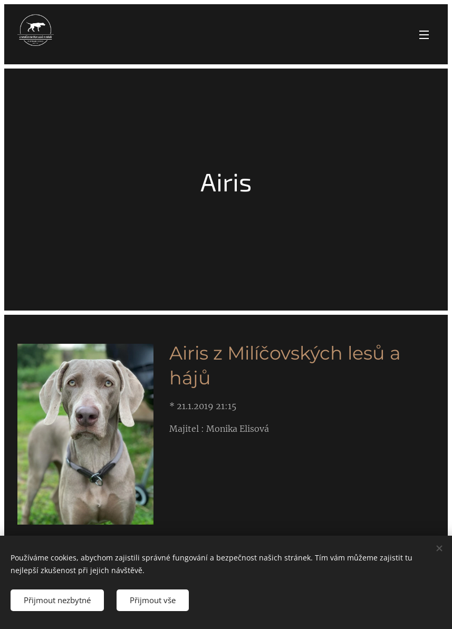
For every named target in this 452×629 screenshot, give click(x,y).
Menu (424, 34)
